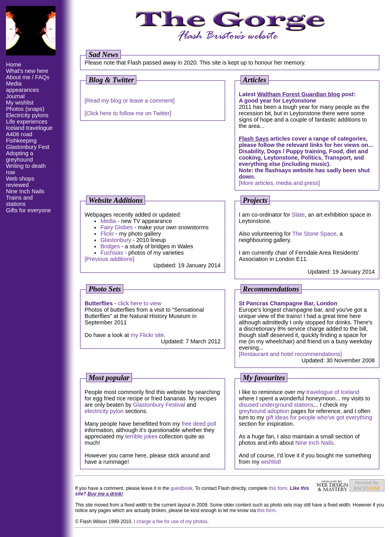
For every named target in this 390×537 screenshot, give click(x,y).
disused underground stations (276, 405)
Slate (298, 214)
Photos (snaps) (25, 109)
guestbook (181, 488)
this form (278, 488)
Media (108, 221)
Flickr (107, 233)
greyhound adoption (264, 411)
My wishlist (20, 102)
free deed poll (199, 424)
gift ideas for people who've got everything (319, 417)
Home (13, 64)
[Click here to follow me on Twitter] (127, 113)
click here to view (139, 303)
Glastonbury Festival (159, 405)
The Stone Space (314, 233)
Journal (15, 96)
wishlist (270, 462)
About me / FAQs (28, 77)
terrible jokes (141, 436)
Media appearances (22, 86)
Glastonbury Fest (28, 147)
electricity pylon (103, 411)
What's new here (27, 71)
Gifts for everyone (28, 210)
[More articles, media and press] (279, 183)
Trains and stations (19, 200)
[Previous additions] (109, 259)
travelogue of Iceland (332, 392)
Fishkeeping (21, 140)
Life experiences (27, 121)
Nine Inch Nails (25, 191)
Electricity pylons (27, 115)
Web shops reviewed (20, 181)
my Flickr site (147, 335)
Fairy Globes (116, 227)
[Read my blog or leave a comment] (129, 100)
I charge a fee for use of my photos (170, 521)
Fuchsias (111, 252)
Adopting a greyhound (19, 156)
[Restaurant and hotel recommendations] (290, 354)
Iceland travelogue (29, 128)
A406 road (19, 134)
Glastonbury (115, 240)
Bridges (110, 246)
